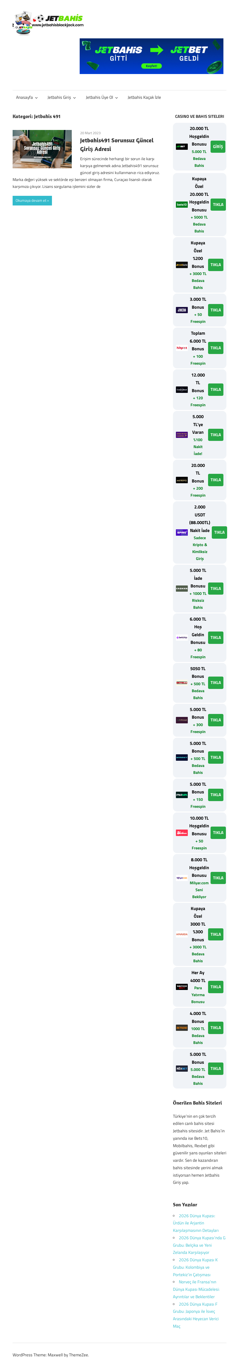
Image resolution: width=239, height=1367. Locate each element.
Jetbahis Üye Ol (102, 97)
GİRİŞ (218, 146)
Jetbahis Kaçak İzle (144, 97)
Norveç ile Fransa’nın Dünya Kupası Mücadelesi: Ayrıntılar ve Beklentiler (196, 1289)
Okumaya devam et (31, 200)
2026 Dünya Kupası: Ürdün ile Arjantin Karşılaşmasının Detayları (196, 1223)
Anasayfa (27, 97)
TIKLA (218, 204)
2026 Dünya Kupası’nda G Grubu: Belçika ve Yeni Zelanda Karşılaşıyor (199, 1245)
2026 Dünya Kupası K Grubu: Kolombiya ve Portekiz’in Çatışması (195, 1267)
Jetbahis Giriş (62, 97)
